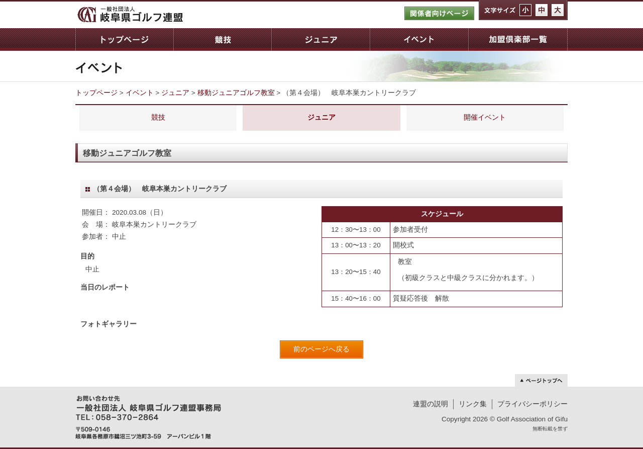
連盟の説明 (430, 404)
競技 (222, 39)
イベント (419, 39)
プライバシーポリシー (532, 404)
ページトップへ (541, 380)
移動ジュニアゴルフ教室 (236, 93)
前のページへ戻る (321, 349)
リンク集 (473, 404)
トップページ (124, 39)
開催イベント (485, 117)
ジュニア (320, 39)
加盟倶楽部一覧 (518, 39)
